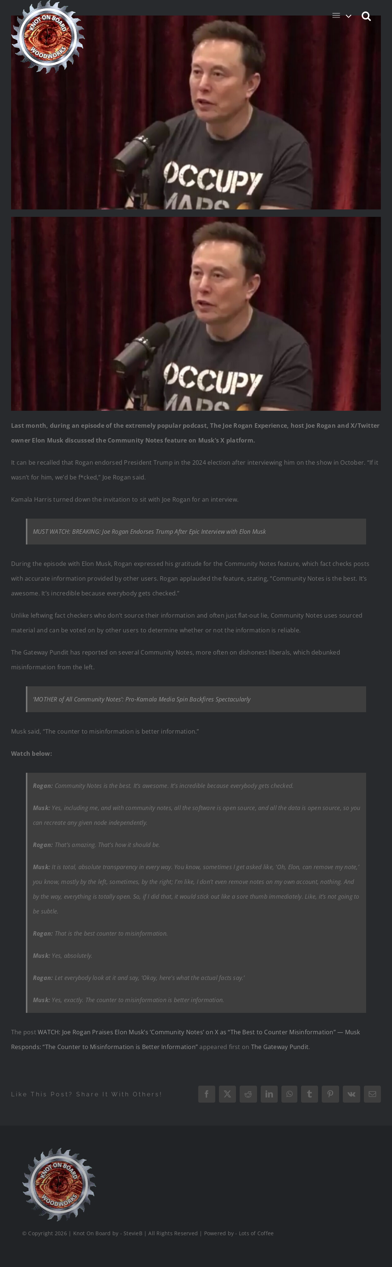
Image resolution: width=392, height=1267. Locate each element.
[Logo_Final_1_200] (58, 1151)
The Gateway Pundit (279, 1047)
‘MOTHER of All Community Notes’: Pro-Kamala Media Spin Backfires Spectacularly (142, 699)
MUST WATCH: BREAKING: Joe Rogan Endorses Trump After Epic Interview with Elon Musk (149, 531)
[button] (367, 15)
